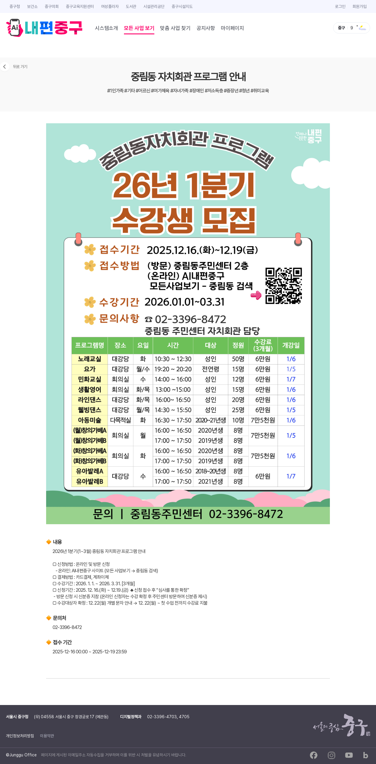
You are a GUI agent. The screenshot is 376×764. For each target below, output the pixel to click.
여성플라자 (110, 6)
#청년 (245, 90)
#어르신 (143, 90)
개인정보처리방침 (20, 735)
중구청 (14, 6)
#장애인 (197, 90)
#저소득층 (214, 90)
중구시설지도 (182, 6)
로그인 (340, 6)
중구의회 (52, 6)
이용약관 (47, 735)
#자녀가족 (179, 90)
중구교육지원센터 (80, 6)
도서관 (131, 6)
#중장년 (231, 90)
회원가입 (359, 6)
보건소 (32, 6)
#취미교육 (260, 90)
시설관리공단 (153, 6)
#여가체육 (160, 90)
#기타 (130, 90)
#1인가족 (115, 90)
